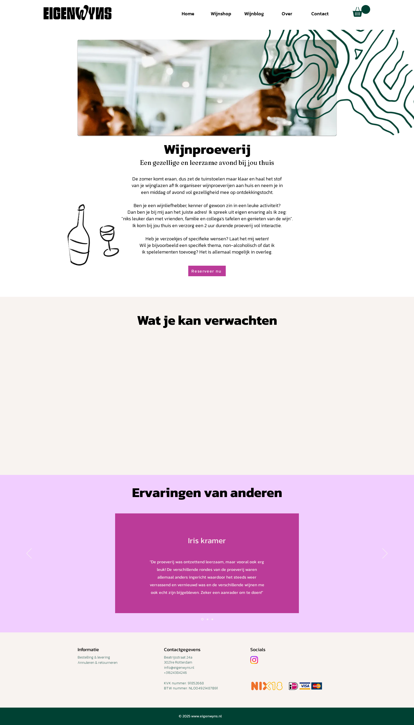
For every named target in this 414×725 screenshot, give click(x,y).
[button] (361, 11)
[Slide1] (202, 619)
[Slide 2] (207, 619)
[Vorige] (29, 553)
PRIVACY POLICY (91, 686)
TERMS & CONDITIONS (96, 677)
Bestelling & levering (94, 657)
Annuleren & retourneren (97, 662)
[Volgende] (385, 553)
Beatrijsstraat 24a (178, 657)
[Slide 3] (212, 619)
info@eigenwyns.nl (179, 667)
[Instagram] (254, 660)
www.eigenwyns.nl (206, 716)
